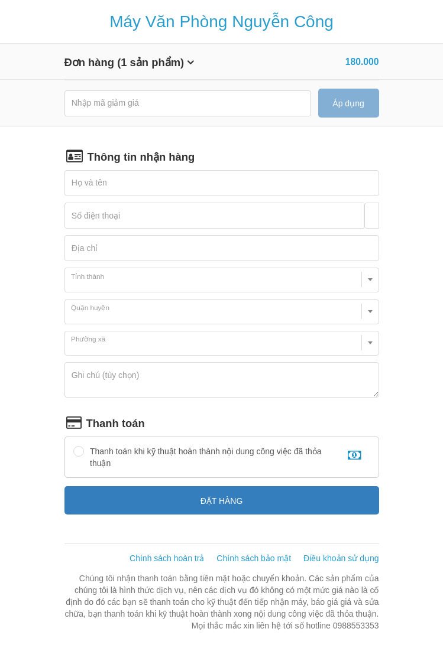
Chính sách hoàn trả (167, 558)
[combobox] (221, 280)
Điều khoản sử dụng (341, 558)
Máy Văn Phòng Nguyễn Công (221, 21)
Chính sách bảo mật (253, 558)
